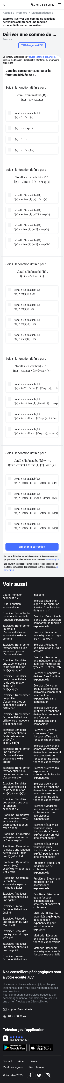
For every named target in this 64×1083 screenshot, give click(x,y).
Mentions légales (13, 1067)
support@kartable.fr (20, 1009)
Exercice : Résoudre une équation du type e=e (15, 934)
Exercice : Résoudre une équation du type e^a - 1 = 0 (15, 922)
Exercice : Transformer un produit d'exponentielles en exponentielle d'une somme (16, 632)
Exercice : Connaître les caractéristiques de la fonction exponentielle (16, 616)
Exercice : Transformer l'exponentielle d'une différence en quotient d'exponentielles (16, 718)
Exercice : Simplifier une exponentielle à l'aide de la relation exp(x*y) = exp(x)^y (14, 788)
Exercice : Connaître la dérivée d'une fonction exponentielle (46, 676)
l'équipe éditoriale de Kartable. (42, 57)
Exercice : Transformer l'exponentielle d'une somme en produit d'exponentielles (16, 649)
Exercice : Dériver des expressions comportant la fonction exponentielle (47, 772)
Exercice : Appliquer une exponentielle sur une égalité (15, 897)
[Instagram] (47, 1075)
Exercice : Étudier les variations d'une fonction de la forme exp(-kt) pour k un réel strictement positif (46, 850)
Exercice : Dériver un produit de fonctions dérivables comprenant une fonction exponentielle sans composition (47, 693)
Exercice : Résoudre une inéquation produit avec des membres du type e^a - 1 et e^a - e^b (47, 662)
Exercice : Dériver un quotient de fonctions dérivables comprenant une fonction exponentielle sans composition (47, 716)
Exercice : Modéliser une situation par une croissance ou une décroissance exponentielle (46, 812)
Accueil (7, 12)
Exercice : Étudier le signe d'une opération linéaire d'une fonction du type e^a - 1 (46, 605)
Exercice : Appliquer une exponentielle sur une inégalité (15, 947)
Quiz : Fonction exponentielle (12, 605)
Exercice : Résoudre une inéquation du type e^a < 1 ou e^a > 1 (47, 635)
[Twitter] (39, 1075)
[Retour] (6, 4)
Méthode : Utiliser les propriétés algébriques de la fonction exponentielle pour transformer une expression (46, 921)
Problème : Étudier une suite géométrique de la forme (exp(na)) (16, 837)
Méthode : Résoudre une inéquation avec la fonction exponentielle (47, 951)
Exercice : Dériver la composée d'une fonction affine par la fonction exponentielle (46, 734)
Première (21, 12)
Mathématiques (41, 12)
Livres (33, 1061)
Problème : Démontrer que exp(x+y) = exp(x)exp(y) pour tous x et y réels (16, 867)
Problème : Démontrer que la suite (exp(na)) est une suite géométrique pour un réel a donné (16, 821)
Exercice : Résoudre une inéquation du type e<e (47, 648)
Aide (21, 1061)
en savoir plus (52, 559)
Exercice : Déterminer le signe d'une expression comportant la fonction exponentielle (47, 621)
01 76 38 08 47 (45, 4)
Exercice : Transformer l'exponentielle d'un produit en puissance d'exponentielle (16, 772)
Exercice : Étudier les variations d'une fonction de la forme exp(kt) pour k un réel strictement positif (46, 831)
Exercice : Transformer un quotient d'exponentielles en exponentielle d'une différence (16, 702)
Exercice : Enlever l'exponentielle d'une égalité (15, 909)
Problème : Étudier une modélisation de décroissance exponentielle (46, 883)
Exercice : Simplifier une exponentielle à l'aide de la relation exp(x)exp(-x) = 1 (14, 665)
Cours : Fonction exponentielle (12, 596)
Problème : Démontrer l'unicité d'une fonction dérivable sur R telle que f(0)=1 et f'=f (16, 851)
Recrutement (37, 1067)
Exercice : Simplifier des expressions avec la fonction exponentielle (15, 804)
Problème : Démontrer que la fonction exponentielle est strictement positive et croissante (46, 901)
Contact (7, 1061)
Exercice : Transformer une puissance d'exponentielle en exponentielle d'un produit (16, 755)
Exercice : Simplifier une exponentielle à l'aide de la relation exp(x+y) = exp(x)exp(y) (14, 683)
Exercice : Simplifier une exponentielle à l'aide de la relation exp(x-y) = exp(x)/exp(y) (14, 736)
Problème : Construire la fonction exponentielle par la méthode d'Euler (16, 882)
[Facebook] (30, 1075)
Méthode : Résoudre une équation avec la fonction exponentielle (46, 939)
